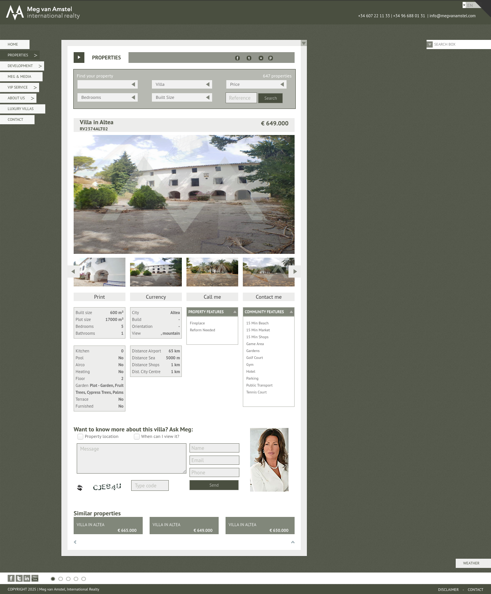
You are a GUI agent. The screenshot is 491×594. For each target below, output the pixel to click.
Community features (264, 311)
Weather (471, 563)
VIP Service (22, 88)
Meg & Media (19, 76)
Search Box (445, 44)
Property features (206, 311)
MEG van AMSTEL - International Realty (115, 12)
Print (99, 296)
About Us (21, 99)
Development (25, 67)
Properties (22, 56)
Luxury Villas (21, 108)
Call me (212, 296)
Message (131, 458)
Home (13, 44)
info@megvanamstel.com (453, 15)
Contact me (269, 296)
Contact (15, 119)
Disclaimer (448, 589)
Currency (156, 296)
